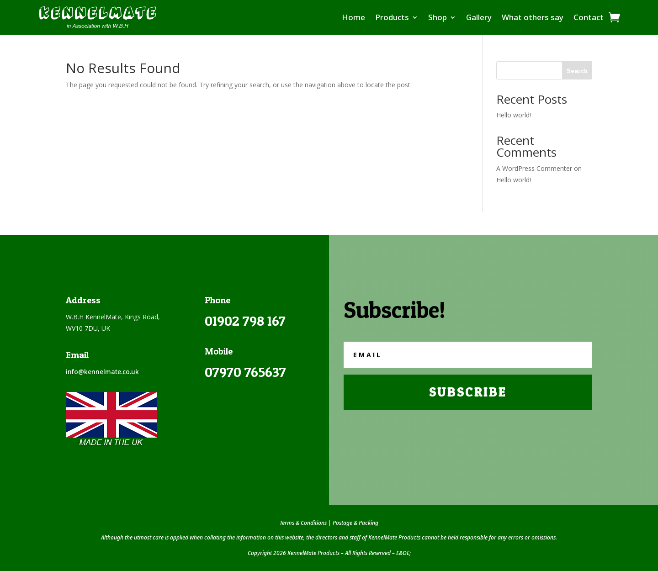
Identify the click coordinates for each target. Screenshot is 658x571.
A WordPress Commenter (534, 168)
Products (392, 17)
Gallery (479, 17)
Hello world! (513, 115)
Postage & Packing (355, 523)
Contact (588, 17)
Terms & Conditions (303, 523)
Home (353, 17)
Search (577, 70)
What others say (532, 17)
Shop (437, 17)
